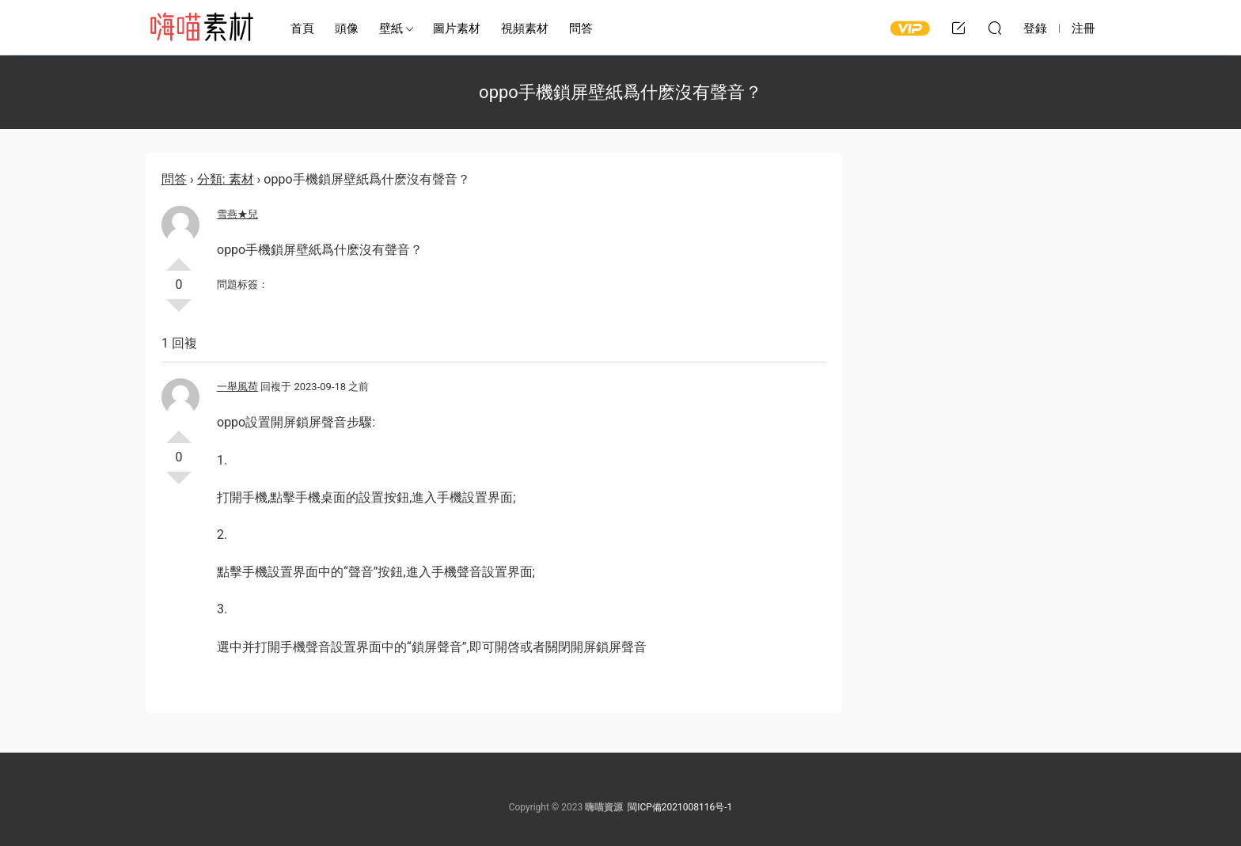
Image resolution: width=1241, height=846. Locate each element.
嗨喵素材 (201, 27)
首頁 (302, 28)
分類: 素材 (225, 179)
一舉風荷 (237, 387)
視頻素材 (524, 28)
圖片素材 (456, 28)
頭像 (347, 28)
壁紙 (391, 28)
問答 (581, 28)
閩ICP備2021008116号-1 (680, 807)
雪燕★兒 (237, 214)
